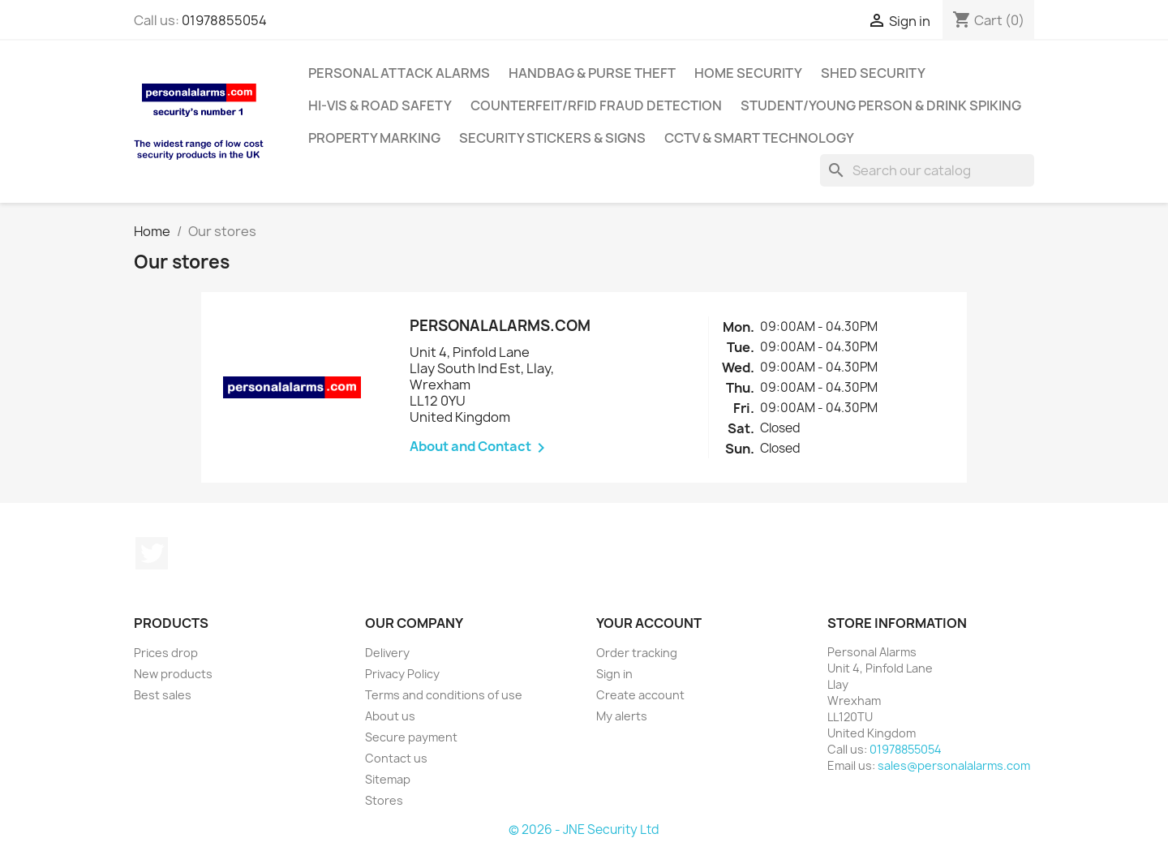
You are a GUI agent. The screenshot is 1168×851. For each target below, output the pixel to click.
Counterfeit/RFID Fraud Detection (596, 105)
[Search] (927, 170)
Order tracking (636, 652)
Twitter (151, 553)
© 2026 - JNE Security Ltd (584, 829)
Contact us (396, 758)
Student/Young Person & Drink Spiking (881, 105)
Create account (640, 695)
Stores (384, 800)
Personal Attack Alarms (399, 73)
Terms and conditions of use (443, 695)
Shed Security (873, 73)
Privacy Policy (402, 673)
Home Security (748, 73)
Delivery (387, 652)
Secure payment (411, 737)
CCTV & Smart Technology (759, 138)
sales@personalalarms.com (954, 765)
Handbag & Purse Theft (592, 73)
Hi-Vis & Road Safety (380, 105)
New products (173, 673)
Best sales (162, 695)
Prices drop (166, 652)
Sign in (614, 673)
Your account (649, 623)
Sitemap (387, 779)
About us (390, 716)
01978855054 (224, 20)
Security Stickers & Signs (552, 138)
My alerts (621, 716)
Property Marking (374, 138)
